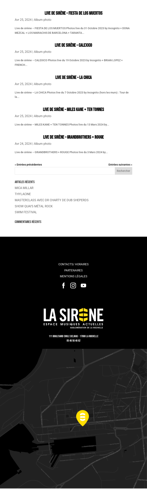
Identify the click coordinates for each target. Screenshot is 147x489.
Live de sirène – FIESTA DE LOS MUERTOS (73, 13)
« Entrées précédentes (28, 164)
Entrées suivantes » (120, 164)
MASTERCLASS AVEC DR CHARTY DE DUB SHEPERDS (52, 200)
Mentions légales (73, 276)
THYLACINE (23, 194)
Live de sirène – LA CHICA (73, 77)
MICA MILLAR (24, 188)
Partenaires (73, 270)
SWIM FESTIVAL (26, 212)
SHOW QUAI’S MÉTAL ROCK (34, 206)
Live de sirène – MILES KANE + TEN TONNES (73, 109)
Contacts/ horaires (73, 264)
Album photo (42, 20)
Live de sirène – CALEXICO (73, 45)
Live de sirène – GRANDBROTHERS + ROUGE (73, 137)
